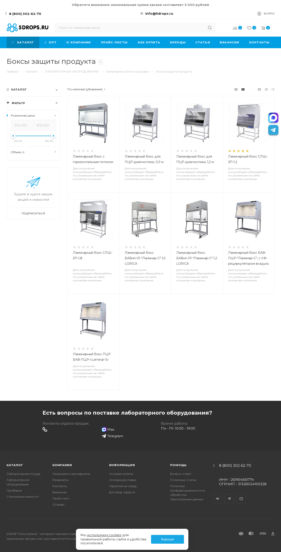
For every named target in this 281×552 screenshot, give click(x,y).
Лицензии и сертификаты (71, 474)
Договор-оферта (122, 492)
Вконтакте (217, 495)
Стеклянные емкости (22, 496)
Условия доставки (122, 480)
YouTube (241, 495)
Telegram (229, 495)
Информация (122, 465)
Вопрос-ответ (180, 474)
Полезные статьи (183, 480)
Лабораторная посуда (23, 474)
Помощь (178, 465)
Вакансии (59, 492)
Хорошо (167, 539)
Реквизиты (60, 480)
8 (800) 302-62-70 (25, 14)
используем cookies (104, 535)
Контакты (59, 486)
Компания (62, 465)
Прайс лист (61, 498)
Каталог (15, 465)
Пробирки (14, 490)
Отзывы (58, 504)
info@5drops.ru (159, 13)
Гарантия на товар (123, 486)
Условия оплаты (121, 474)
